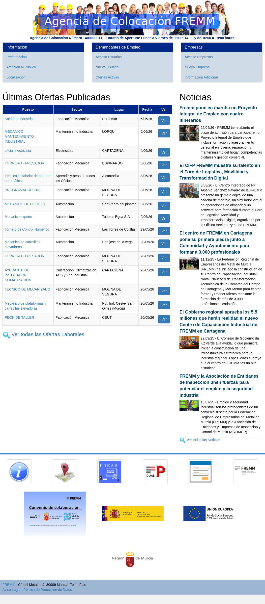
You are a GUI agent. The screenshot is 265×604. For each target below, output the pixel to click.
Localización (16, 77)
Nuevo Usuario (107, 67)
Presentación (16, 57)
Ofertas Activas (107, 77)
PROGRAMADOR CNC (23, 190)
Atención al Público (21, 67)
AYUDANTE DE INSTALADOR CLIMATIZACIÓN (18, 275)
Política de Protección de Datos (48, 590)
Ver (164, 121)
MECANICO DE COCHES (25, 204)
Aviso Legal (11, 590)
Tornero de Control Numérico (27, 229)
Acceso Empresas (199, 57)
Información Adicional (201, 77)
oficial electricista (18, 151)
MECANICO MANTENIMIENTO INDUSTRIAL (19, 136)
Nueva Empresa (197, 67)
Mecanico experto (18, 217)
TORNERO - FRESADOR (24, 163)
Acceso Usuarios (109, 57)
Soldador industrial (19, 119)
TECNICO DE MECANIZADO (27, 289)
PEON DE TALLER (19, 317)
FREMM (8, 585)
